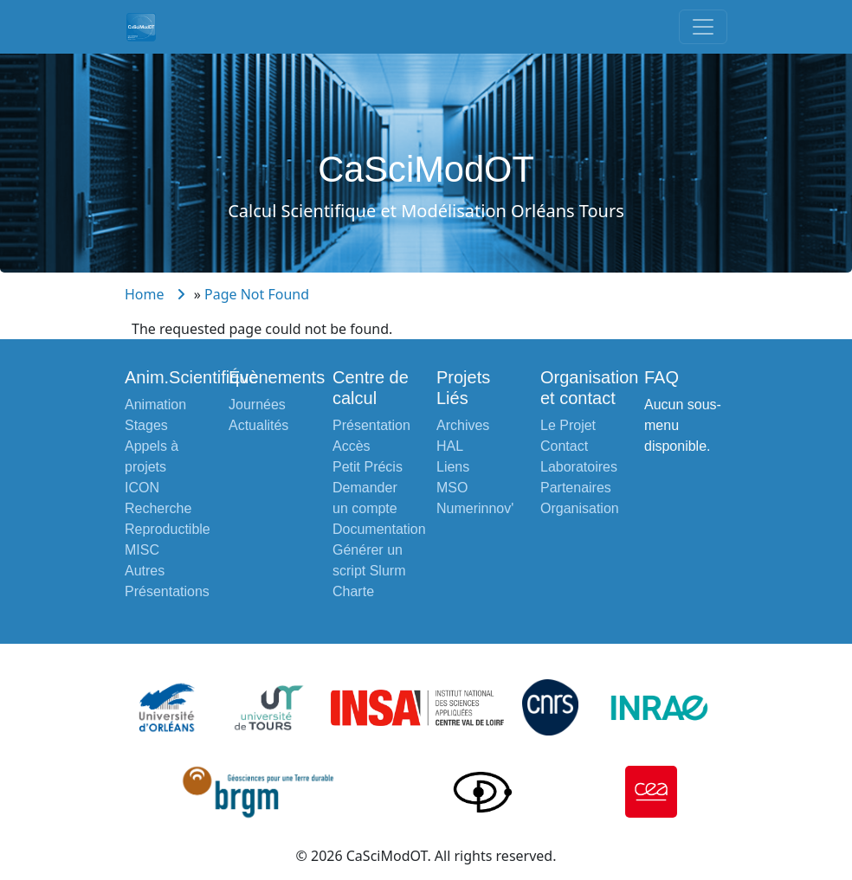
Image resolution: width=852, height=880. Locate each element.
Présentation (371, 425)
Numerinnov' (474, 508)
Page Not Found (256, 294)
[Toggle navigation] (703, 27)
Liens (452, 466)
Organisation (579, 508)
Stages (146, 425)
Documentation (379, 529)
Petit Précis (367, 466)
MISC (142, 550)
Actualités (258, 425)
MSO (452, 487)
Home (145, 294)
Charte (353, 591)
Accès (351, 446)
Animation (155, 404)
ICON (142, 487)
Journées (257, 404)
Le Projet (568, 425)
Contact (564, 446)
